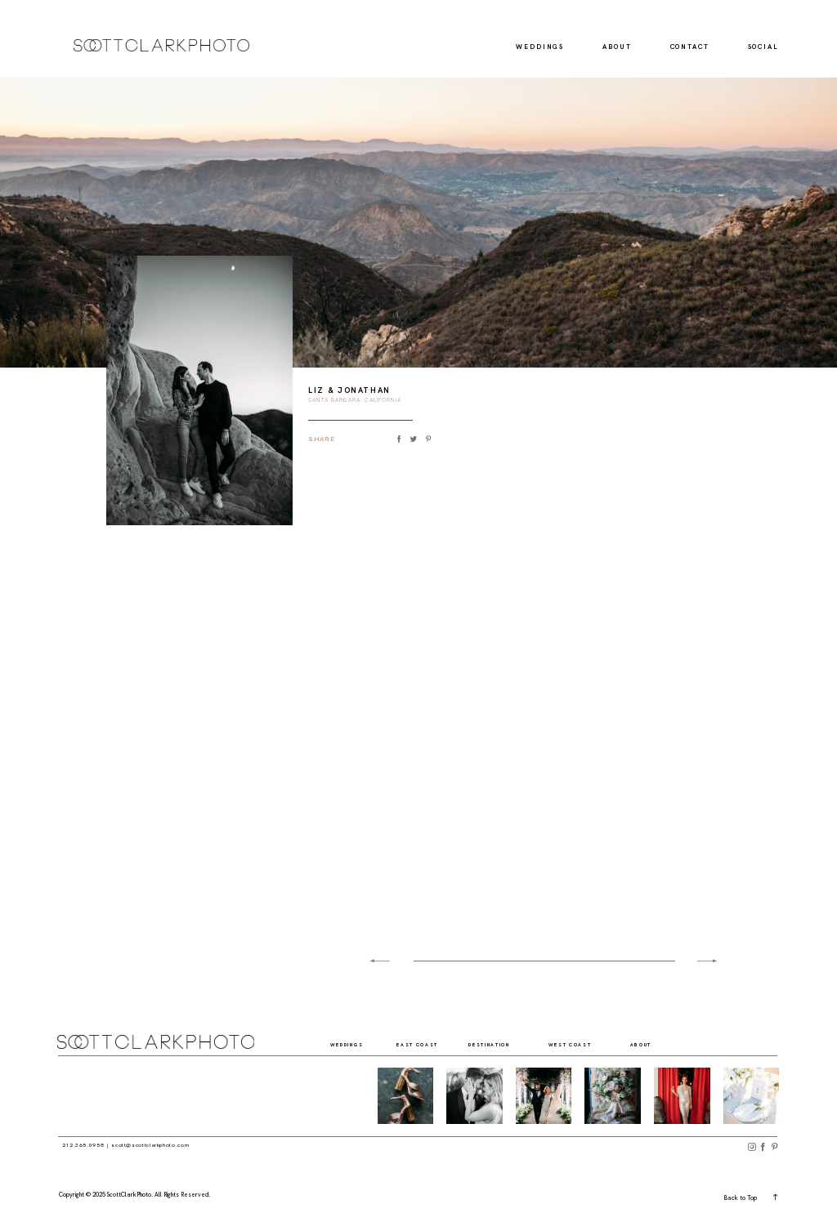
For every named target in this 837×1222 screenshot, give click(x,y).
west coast (576, 1046)
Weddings (540, 47)
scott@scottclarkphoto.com (150, 1145)
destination (499, 1046)
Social (763, 47)
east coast (423, 1046)
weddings (353, 1046)
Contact (689, 47)
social (698, 1046)
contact (755, 1046)
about (644, 1046)
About (616, 47)
